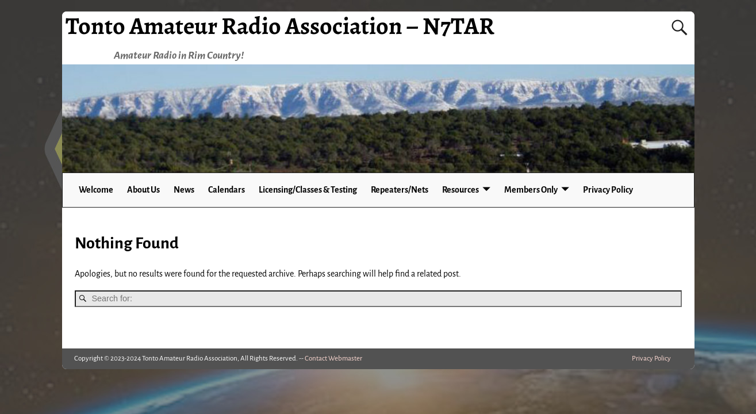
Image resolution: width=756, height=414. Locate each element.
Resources (460, 189)
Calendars (226, 189)
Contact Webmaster (333, 358)
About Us (143, 189)
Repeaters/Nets (399, 189)
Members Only (531, 189)
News (184, 189)
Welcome (96, 189)
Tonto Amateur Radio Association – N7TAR (280, 25)
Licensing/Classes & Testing (308, 189)
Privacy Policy (608, 189)
